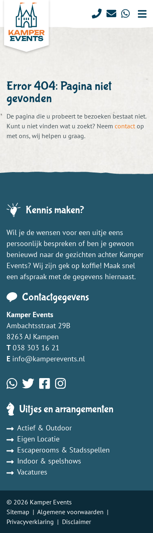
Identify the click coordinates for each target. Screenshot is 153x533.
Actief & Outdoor (39, 427)
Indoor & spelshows (44, 461)
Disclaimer (76, 521)
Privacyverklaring (30, 521)
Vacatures (27, 472)
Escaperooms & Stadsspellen (58, 450)
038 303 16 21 (36, 347)
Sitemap (18, 512)
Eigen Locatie (33, 438)
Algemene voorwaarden (70, 512)
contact (125, 126)
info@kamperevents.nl (48, 358)
